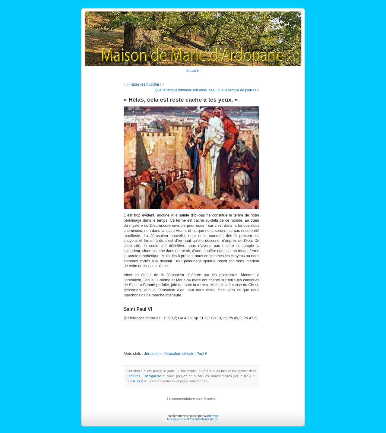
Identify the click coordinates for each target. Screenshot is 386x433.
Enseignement (153, 376)
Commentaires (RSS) (204, 419)
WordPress (211, 416)
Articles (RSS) (176, 419)
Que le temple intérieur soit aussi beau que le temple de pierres (205, 90)
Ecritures (133, 376)
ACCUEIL (192, 71)
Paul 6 (201, 354)
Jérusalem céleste (179, 354)
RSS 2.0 (139, 381)
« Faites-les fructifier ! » (145, 84)
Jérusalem (153, 354)
